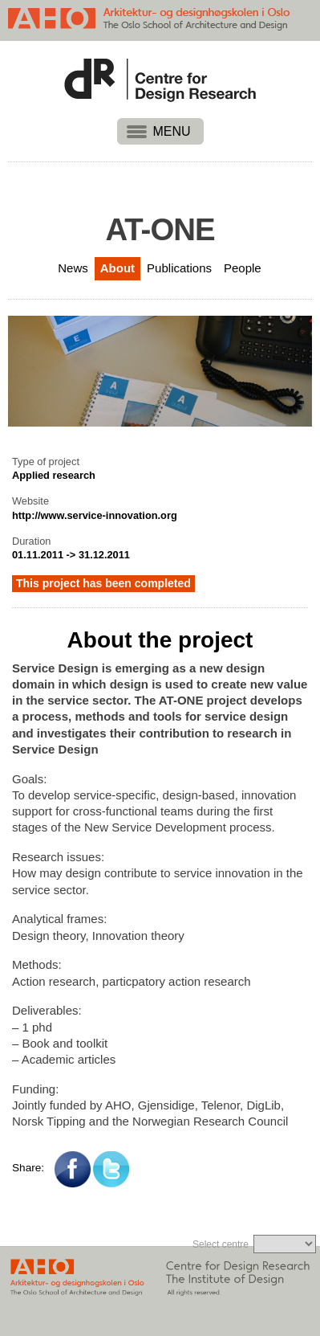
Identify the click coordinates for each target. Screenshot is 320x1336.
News (73, 268)
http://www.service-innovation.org (94, 515)
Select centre (220, 1244)
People (242, 268)
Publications (179, 268)
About (117, 268)
